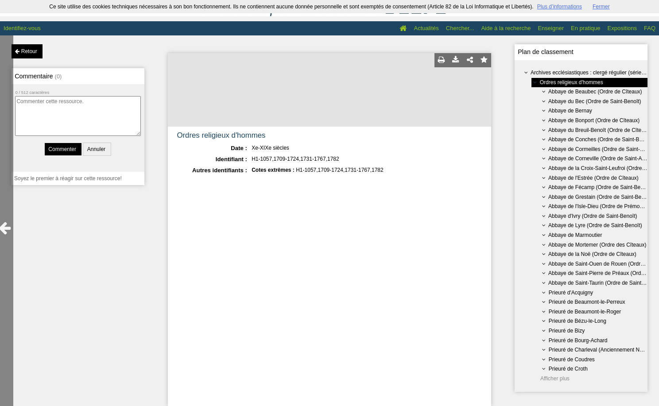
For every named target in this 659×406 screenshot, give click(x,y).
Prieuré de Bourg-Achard (578, 340)
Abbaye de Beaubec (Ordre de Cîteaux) (595, 92)
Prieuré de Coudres (572, 359)
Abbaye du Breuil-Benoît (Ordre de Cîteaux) (599, 130)
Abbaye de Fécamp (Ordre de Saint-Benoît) (599, 187)
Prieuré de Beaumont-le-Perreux (587, 302)
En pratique (586, 28)
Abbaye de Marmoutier (575, 235)
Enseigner (551, 28)
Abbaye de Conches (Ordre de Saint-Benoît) (600, 139)
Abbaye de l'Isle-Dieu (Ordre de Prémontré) (599, 206)
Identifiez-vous (22, 28)
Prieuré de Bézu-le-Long (577, 321)
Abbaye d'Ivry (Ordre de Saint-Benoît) (592, 216)
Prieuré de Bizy (567, 331)
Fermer (601, 7)
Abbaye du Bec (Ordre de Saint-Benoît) (594, 101)
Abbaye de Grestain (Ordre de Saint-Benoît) (600, 197)
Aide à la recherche (506, 28)
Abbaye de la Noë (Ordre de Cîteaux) (592, 254)
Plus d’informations (559, 7)
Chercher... (460, 28)
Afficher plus (555, 378)
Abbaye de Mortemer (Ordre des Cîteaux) (597, 245)
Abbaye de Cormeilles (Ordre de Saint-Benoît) (602, 149)
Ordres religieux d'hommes (571, 82)
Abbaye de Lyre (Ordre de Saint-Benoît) (595, 225)
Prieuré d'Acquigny (571, 293)
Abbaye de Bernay (570, 111)
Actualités (426, 28)
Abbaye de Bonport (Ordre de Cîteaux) (594, 120)
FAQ (649, 28)
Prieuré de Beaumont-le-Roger (585, 312)
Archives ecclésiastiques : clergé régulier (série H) (589, 73)
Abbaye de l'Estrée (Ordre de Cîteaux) (593, 178)
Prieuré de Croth (568, 369)
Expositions (622, 28)
